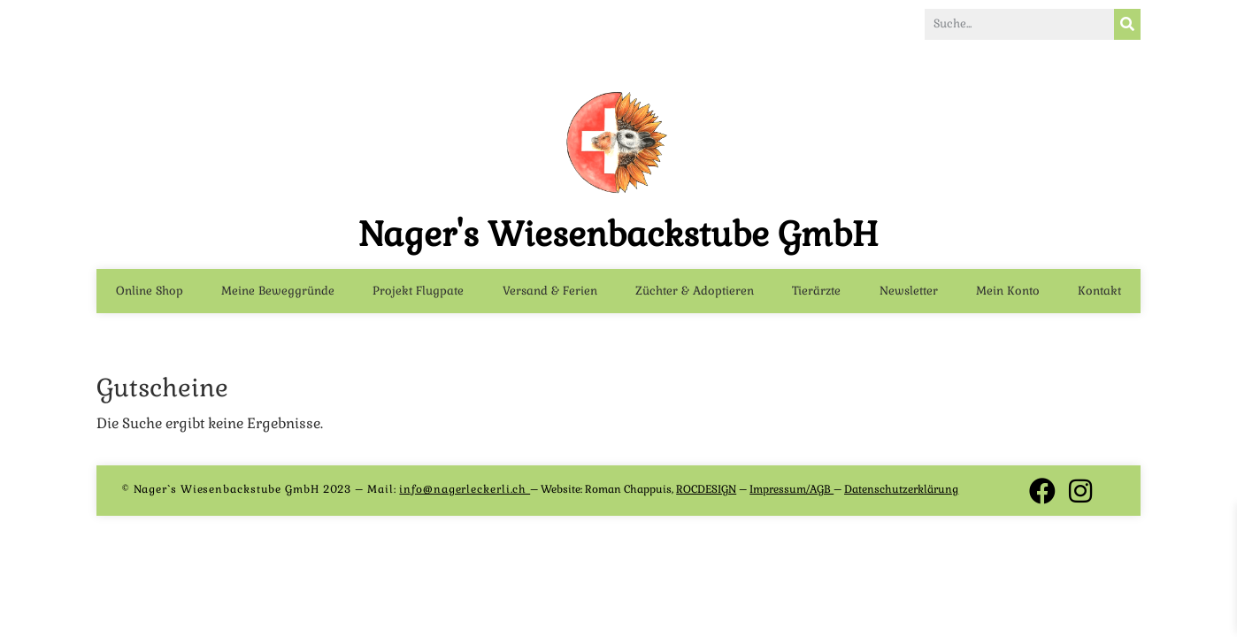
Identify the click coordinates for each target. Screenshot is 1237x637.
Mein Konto (1008, 294)
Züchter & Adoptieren (694, 294)
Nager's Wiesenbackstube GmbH (618, 238)
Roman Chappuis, (660, 493)
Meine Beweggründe (277, 294)
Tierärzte (816, 294)
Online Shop (149, 294)
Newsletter (909, 294)
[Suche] (1127, 25)
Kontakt (1099, 294)
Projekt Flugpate (418, 294)
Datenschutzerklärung (901, 493)
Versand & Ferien (550, 294)
